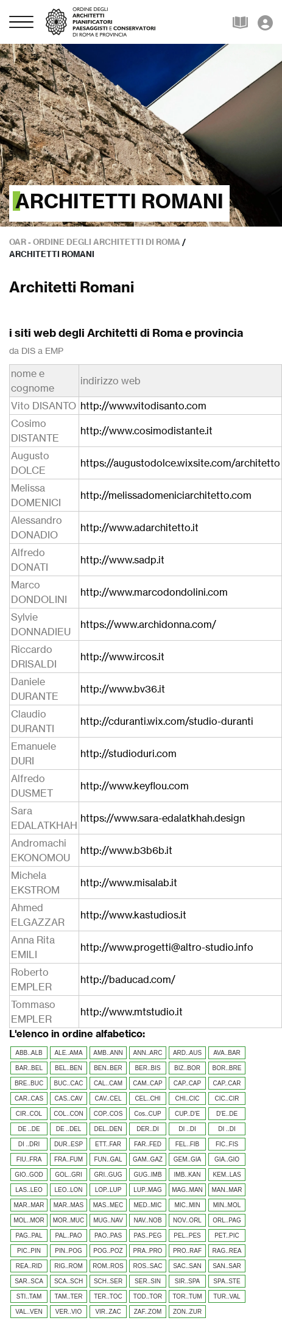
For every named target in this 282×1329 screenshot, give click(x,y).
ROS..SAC (148, 1266)
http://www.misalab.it (128, 882)
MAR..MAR (29, 1205)
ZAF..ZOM (148, 1311)
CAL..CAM (108, 1083)
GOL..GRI (68, 1174)
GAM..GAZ (148, 1159)
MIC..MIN (187, 1205)
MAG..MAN (187, 1189)
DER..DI (147, 1129)
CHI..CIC (187, 1098)
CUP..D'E (187, 1113)
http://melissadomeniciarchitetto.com (166, 495)
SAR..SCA (29, 1281)
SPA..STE (226, 1281)
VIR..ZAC (108, 1311)
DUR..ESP (68, 1144)
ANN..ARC (148, 1052)
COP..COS (108, 1113)
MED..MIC (147, 1205)
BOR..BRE (227, 1068)
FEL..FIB (187, 1144)
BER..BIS (147, 1068)
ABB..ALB (28, 1052)
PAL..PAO (68, 1235)
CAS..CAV (69, 1098)
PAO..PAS (108, 1235)
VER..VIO (68, 1311)
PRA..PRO (148, 1250)
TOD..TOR (147, 1296)
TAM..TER (69, 1296)
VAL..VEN (28, 1311)
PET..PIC (226, 1235)
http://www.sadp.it (122, 560)
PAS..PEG (148, 1235)
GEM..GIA (188, 1159)
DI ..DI (187, 1129)
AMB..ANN (107, 1052)
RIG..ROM (68, 1266)
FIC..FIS (227, 1144)
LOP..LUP (108, 1189)
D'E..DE (227, 1113)
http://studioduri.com (128, 753)
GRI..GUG (108, 1174)
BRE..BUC (29, 1083)
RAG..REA (227, 1250)
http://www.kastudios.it (133, 915)
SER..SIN (148, 1281)
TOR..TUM (187, 1296)
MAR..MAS (68, 1205)
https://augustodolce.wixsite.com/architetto (180, 463)
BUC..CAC (68, 1083)
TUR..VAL (226, 1296)
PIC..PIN (29, 1250)
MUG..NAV (108, 1220)
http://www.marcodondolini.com (154, 592)
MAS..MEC (108, 1205)
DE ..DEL (69, 1129)
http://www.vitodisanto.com (143, 406)
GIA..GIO (226, 1159)
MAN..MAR (227, 1189)
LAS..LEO (28, 1189)
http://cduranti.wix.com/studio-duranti (166, 721)
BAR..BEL (29, 1068)
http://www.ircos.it (122, 656)
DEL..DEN (108, 1129)
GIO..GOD (29, 1174)
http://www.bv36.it (122, 689)
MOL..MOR (28, 1220)
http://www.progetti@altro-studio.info (166, 947)
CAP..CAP (187, 1083)
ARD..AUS (187, 1052)
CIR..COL (29, 1113)
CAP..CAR (227, 1083)
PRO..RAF (187, 1250)
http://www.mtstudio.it (131, 1012)
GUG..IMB (147, 1174)
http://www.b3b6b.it (126, 850)
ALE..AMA (68, 1052)
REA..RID (29, 1266)
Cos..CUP (147, 1113)
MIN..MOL (227, 1205)
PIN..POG (68, 1250)
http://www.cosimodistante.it (146, 431)
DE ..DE (29, 1129)
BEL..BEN (68, 1068)
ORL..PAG (227, 1220)
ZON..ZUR (187, 1311)
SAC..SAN (187, 1266)
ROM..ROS (108, 1266)
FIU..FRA (29, 1159)
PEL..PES (187, 1235)
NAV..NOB (147, 1220)
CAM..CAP (147, 1083)
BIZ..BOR (187, 1068)
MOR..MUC (69, 1220)
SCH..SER (108, 1281)
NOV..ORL (187, 1220)
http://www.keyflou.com (134, 786)
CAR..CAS (29, 1098)
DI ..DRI (29, 1144)
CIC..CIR (227, 1098)
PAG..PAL (28, 1235)
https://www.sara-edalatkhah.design (162, 818)
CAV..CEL (108, 1098)
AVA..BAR (227, 1052)
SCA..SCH (68, 1281)
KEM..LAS (227, 1174)
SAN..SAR (227, 1266)
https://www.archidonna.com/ (148, 624)
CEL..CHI (147, 1098)
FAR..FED (147, 1144)
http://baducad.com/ (127, 979)
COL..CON (68, 1113)
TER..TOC (108, 1296)
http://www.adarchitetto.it (139, 527)
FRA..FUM (68, 1159)
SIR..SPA (187, 1281)
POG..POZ (107, 1250)
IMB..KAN (187, 1174)
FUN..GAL (108, 1159)
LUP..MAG (147, 1189)
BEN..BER (108, 1068)
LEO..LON (68, 1189)
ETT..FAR (108, 1144)
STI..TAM (28, 1296)
